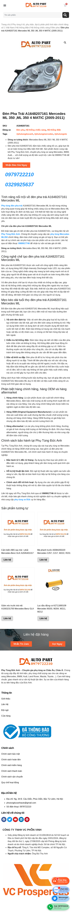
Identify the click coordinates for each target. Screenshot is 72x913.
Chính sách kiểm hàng (11, 765)
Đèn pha (55, 28)
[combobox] (32, 15)
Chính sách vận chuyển (12, 777)
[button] (5, 5)
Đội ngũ (4, 710)
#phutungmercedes (43, 134)
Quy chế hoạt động (10, 782)
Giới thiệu (5, 699)
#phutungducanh (24, 134)
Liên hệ (7, 560)
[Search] (65, 15)
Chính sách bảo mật (10, 754)
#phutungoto (60, 134)
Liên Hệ (4, 704)
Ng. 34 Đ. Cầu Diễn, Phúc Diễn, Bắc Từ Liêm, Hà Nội (38, 799)
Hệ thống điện (22, 28)
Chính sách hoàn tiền (11, 759)
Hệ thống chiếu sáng (40, 28)
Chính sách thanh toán (11, 771)
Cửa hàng (6, 716)
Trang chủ (6, 24)
